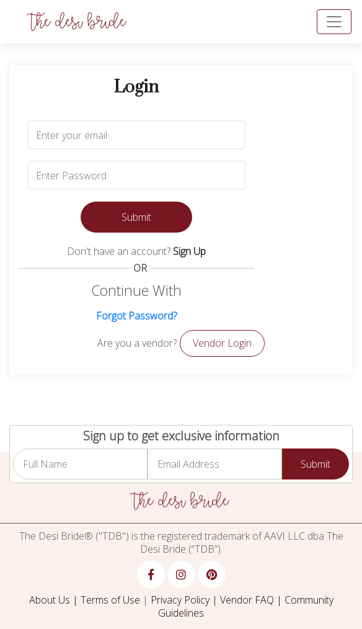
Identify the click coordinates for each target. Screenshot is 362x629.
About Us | (55, 600)
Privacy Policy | (185, 600)
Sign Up (189, 251)
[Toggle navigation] (334, 21)
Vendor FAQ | (252, 600)
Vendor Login (222, 343)
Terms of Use (110, 600)
